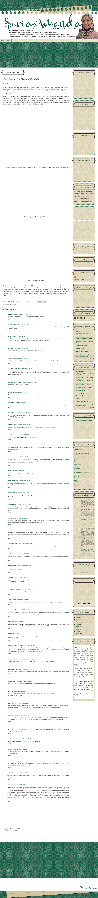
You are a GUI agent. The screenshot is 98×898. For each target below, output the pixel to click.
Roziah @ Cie (78, 449)
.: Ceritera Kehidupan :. (82, 351)
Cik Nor (9, 392)
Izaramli (9, 518)
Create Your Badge (84, 572)
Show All (92, 358)
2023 (77, 624)
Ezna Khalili (77, 457)
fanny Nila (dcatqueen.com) (82, 453)
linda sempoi (11, 402)
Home (2, 40)
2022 (77, 626)
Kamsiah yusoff (11, 424)
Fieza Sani (10, 761)
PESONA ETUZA (80, 371)
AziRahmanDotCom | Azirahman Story (84, 404)
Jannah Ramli (11, 681)
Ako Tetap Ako (80, 395)
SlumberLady (11, 669)
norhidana (10, 348)
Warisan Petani (11, 565)
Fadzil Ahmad (11, 727)
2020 (77, 631)
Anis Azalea (10, 457)
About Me (8, 40)
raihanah (9, 633)
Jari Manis (10, 773)
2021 (77, 629)
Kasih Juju (10, 324)
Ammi (76, 484)
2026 (77, 617)
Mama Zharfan (78, 464)
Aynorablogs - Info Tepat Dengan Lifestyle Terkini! (84, 378)
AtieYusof (10, 691)
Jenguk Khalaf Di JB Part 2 (87, 519)
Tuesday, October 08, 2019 (23, 314)
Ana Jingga (10, 553)
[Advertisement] (49, 55)
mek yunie (10, 577)
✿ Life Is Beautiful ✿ (82, 356)
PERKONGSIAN (11, 304)
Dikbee (9, 621)
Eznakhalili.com (80, 336)
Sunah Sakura (11, 739)
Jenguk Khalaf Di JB (85, 539)
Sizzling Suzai (11, 412)
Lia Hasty (10, 589)
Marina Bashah (11, 599)
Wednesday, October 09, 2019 (21, 589)
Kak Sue (9, 749)
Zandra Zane (11, 530)
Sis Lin (9, 336)
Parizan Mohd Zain (84, 569)
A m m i (9, 358)
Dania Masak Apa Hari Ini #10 (87, 510)
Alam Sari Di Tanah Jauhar (83, 387)
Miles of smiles (80, 348)
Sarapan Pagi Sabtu (85, 500)
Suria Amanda (80, 277)
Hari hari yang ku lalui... (83, 393)
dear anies (10, 715)
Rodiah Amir (11, 445)
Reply (9, 319)
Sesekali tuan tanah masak (82, 333)
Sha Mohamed (11, 314)
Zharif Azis (10, 492)
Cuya (75, 480)
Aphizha (9, 470)
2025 (77, 619)
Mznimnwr (77, 476)
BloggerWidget (90, 486)
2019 (77, 634)
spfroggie (10, 784)
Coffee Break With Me (82, 401)
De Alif (9, 703)
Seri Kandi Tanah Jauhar (14, 382)
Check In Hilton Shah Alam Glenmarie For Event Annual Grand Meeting (87, 549)
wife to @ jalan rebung (82, 354)
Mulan (77, 398)
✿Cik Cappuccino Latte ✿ (81, 472)
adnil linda (77, 468)
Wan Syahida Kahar (13, 645)
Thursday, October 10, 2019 (20, 749)
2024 (77, 622)
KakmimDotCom (80, 390)
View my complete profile (80, 279)
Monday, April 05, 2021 (20, 784)
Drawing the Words (81, 345)
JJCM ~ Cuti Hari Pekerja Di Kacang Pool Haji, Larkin (87, 529)
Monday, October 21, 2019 (21, 773)
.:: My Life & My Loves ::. (83, 384)
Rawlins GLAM (11, 504)
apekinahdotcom (12, 543)
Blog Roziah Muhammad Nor (84, 338)
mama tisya (10, 434)
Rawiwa (76, 461)
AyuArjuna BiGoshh (13, 659)
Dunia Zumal (11, 480)
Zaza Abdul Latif (12, 368)
